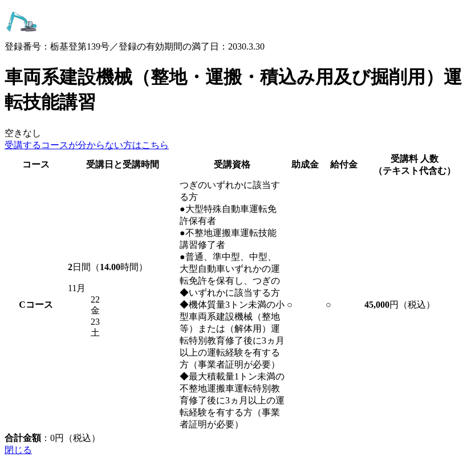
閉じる (18, 450)
